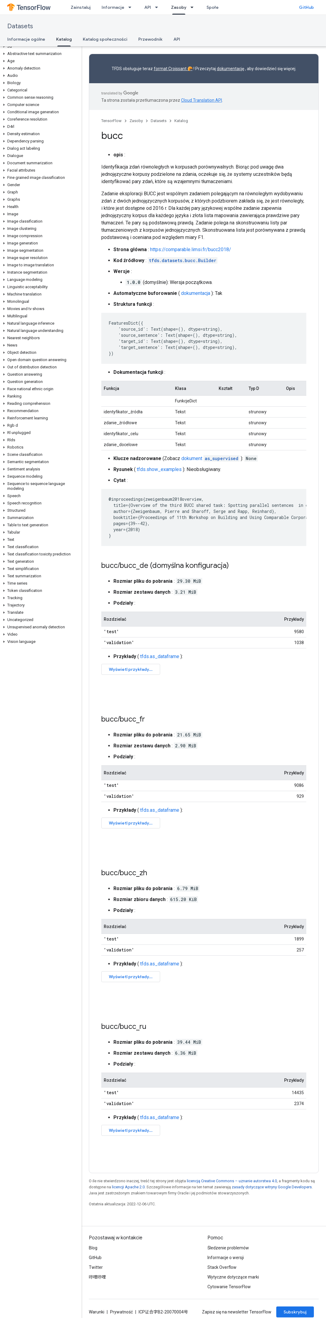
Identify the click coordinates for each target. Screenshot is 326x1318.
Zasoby (136, 120)
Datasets (20, 26)
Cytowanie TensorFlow (229, 1286)
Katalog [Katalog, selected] (64, 39)
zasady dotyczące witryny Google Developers (272, 1187)
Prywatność (121, 1311)
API (147, 7)
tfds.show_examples (159, 469)
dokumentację (230, 68)
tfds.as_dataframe (159, 656)
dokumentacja (195, 293)
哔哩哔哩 (97, 1277)
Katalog (181, 120)
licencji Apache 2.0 (128, 1187)
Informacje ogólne (26, 39)
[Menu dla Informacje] (131, 7)
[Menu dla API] (158, 7)
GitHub (306, 7)
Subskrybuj (295, 1312)
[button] (39, 46)
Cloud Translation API (201, 100)
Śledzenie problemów (228, 1247)
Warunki (96, 1311)
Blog (93, 1247)
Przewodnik (150, 39)
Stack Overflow (222, 1267)
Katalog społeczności (105, 39)
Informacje (113, 7)
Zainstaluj (81, 7)
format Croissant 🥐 (173, 68)
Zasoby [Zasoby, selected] (179, 7)
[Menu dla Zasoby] (194, 7)
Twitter (96, 1267)
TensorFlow (111, 120)
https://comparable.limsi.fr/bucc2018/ (190, 249)
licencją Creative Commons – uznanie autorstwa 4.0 (232, 1181)
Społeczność (220, 7)
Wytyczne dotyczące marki (233, 1277)
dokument (210, 458)
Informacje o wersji (225, 1257)
